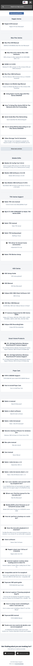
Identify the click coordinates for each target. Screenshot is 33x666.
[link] (16, 26)
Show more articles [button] (16, 148)
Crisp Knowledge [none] (19, 663)
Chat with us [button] (10, 653)
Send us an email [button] (24, 653)
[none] (25, 2)
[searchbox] (16, 7)
